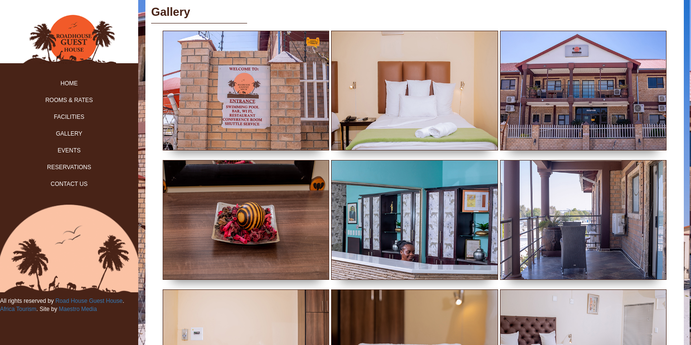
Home (69, 83)
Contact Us (69, 184)
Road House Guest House (88, 301)
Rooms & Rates (69, 100)
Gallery (69, 133)
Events (69, 150)
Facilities (69, 117)
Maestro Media (77, 309)
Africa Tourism (18, 309)
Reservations (69, 167)
